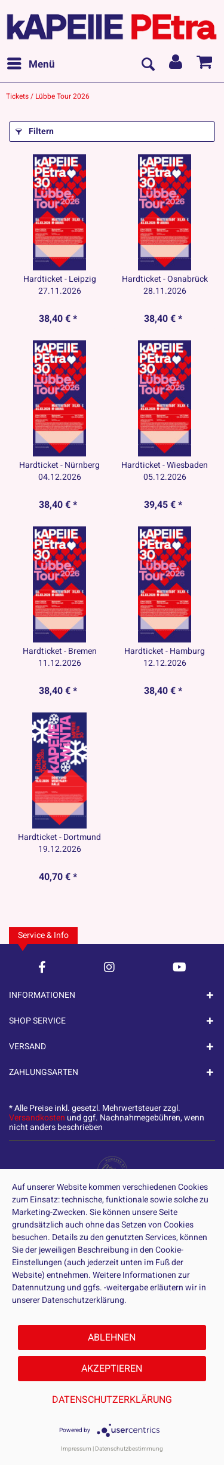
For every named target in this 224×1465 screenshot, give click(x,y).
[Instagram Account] (109, 967)
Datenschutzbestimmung (129, 1449)
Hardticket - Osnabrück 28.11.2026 (165, 285)
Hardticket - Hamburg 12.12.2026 (164, 657)
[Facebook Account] (42, 967)
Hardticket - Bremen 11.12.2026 (60, 657)
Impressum (76, 1449)
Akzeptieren (111, 1369)
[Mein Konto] (176, 65)
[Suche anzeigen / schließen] (147, 65)
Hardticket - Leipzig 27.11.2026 (59, 285)
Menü (31, 63)
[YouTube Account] (179, 967)
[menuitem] (30, 65)
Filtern (35, 131)
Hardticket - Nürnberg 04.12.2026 (59, 471)
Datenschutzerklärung (112, 1400)
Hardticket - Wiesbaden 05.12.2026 (164, 471)
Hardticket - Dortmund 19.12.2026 (59, 843)
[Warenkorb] (205, 65)
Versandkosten (37, 1117)
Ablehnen (112, 1337)
